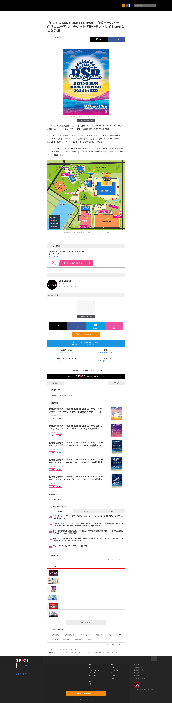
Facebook (23, 666)
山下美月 (54, 639)
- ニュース (114, 667)
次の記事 (118, 383)
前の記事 (53, 383)
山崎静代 (88, 639)
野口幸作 (98, 635)
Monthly (112, 511)
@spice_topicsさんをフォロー (26, 674)
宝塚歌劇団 (54, 635)
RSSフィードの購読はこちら (87, 334)
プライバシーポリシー (141, 678)
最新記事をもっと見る (115, 560)
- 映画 (89, 684)
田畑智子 (77, 639)
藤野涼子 (65, 639)
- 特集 (112, 678)
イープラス (51, 649)
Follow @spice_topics (66, 352)
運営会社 (137, 664)
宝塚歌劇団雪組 (69, 635)
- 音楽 (89, 664)
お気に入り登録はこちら (76, 263)
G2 (119, 635)
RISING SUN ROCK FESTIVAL (61, 395)
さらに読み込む (92, 622)
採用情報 (137, 673)
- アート (90, 678)
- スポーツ (91, 681)
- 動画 (112, 664)
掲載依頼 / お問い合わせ (141, 670)
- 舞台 (89, 667)
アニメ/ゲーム (85, 635)
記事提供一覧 (138, 667)
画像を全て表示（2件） (86, 120)
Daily (60, 511)
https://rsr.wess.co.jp (56, 256)
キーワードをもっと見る (115, 644)
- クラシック (91, 673)
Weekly (86, 511)
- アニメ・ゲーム (93, 675)
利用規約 (137, 675)
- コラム (113, 675)
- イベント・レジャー (94, 670)
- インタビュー (115, 670)
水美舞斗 (109, 635)
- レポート (114, 673)
